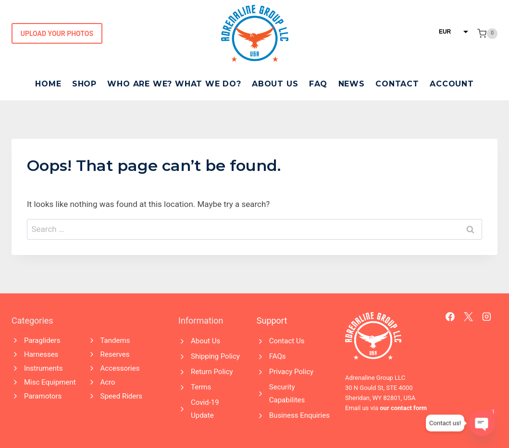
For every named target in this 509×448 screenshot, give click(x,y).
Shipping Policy (215, 356)
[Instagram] (487, 317)
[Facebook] (450, 317)
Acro (107, 382)
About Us (275, 83)
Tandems (115, 340)
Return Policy (212, 371)
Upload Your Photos (57, 33)
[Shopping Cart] (487, 33)
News (351, 83)
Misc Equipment (50, 382)
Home (48, 83)
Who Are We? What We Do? (174, 83)
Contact (397, 83)
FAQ (318, 83)
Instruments (43, 368)
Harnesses (41, 354)
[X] (468, 317)
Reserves (115, 354)
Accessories (120, 368)
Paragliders (42, 340)
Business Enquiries (299, 415)
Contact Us (287, 341)
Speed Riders (121, 396)
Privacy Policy (291, 371)
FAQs (277, 356)
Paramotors (43, 396)
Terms (201, 387)
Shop (84, 83)
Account (452, 83)
